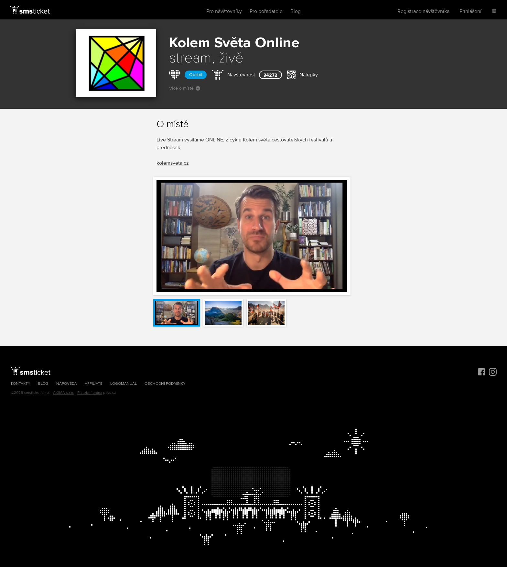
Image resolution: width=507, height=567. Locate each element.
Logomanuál (123, 383)
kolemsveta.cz (172, 163)
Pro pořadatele (266, 11)
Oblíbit (195, 74)
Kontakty (20, 383)
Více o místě (184, 88)
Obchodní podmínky (165, 383)
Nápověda (66, 383)
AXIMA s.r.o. (63, 392)
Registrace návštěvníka (423, 11)
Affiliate (93, 383)
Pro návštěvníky (224, 11)
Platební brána (89, 392)
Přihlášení (470, 11)
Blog (295, 11)
